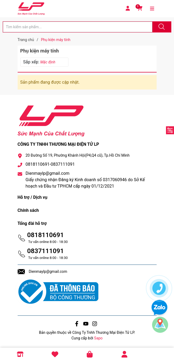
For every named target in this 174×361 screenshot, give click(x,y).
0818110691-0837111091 (50, 164)
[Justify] (161, 27)
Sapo (98, 338)
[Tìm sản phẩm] (77, 27)
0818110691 (45, 235)
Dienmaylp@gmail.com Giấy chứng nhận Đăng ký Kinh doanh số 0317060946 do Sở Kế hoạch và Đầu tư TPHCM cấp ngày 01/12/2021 (85, 180)
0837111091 (45, 251)
